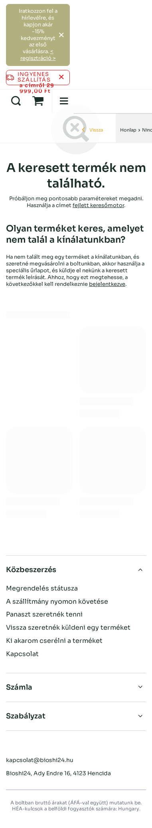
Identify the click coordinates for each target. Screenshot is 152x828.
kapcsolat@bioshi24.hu (39, 760)
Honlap (128, 130)
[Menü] (64, 101)
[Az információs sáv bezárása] (61, 77)
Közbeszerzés (31, 569)
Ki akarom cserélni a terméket (54, 641)
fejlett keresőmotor (98, 205)
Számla (19, 687)
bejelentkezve (107, 284)
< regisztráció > (38, 55)
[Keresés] (16, 101)
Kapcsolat (22, 654)
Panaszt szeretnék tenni (44, 615)
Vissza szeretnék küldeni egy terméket (68, 628)
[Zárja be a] (61, 35)
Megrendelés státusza (42, 589)
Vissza (92, 130)
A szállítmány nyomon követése (57, 602)
